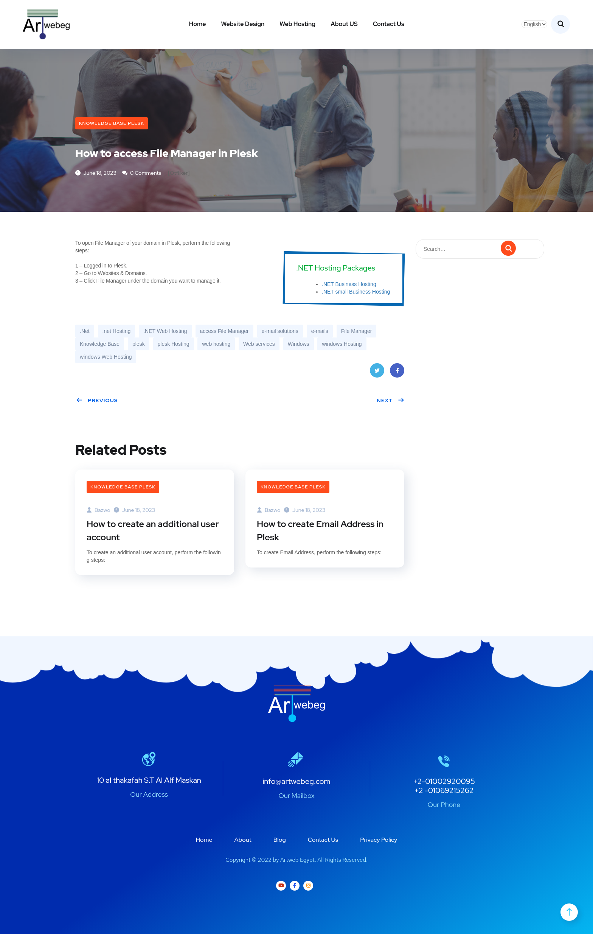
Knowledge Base (100, 345)
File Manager (356, 332)
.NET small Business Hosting (356, 292)
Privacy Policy (378, 841)
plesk (138, 345)
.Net (85, 332)
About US (344, 24)
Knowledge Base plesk (111, 123)
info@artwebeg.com (296, 783)
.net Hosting (116, 332)
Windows (298, 345)
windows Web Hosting (106, 357)
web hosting (216, 345)
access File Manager (224, 332)
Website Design (242, 24)
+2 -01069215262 (443, 792)
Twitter (377, 373)
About (242, 841)
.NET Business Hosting (349, 285)
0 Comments (141, 173)
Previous (97, 401)
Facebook (397, 373)
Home (197, 24)
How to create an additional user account (154, 532)
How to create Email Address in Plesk (321, 532)
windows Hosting (342, 345)
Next (390, 401)
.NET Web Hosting (165, 332)
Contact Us (388, 24)
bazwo (98, 511)
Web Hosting (297, 24)
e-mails (319, 332)
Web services (259, 345)
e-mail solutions (280, 332)
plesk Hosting (173, 345)
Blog (279, 841)
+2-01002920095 (444, 783)
